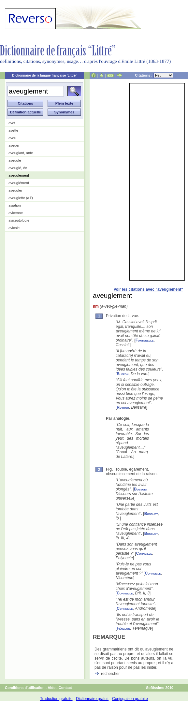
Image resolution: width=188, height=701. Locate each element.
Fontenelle (145, 340)
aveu (12, 138)
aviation (14, 205)
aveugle (14, 160)
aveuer (14, 145)
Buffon (122, 374)
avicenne (15, 213)
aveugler (15, 190)
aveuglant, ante (20, 153)
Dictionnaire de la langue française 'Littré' (44, 75)
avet (11, 123)
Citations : (154, 75)
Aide (51, 688)
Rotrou (123, 407)
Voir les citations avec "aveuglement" (148, 289)
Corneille (144, 553)
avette (13, 130)
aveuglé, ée (17, 168)
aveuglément (18, 183)
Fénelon (123, 628)
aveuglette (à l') (20, 198)
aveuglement (18, 175)
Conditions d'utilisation (25, 688)
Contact (65, 688)
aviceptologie (18, 220)
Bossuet (141, 489)
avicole (14, 228)
